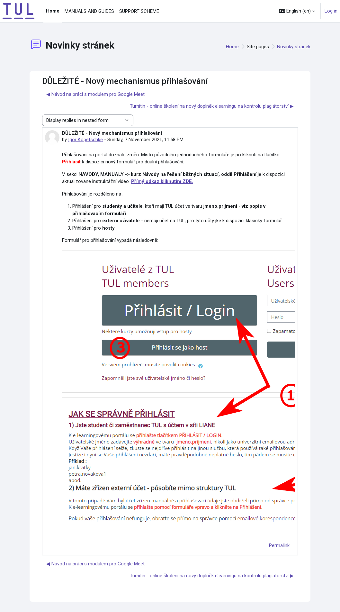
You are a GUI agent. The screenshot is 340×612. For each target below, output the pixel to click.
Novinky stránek (293, 47)
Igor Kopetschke (85, 139)
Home (232, 47)
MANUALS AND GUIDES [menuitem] (89, 11)
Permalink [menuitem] (279, 545)
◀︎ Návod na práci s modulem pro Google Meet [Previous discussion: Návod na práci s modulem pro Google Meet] (95, 94)
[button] (297, 11)
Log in (331, 11)
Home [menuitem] (52, 11)
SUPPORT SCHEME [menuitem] (139, 11)
